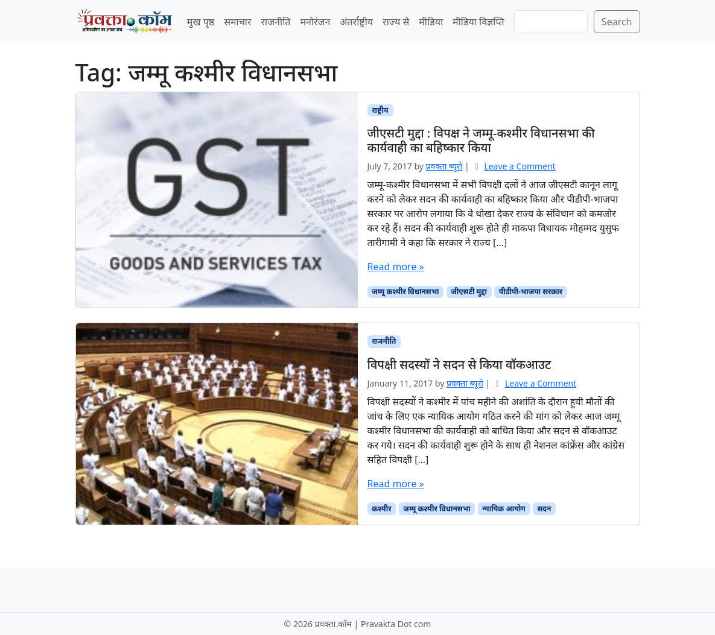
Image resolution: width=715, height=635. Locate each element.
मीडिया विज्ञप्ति (478, 21)
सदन (544, 509)
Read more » (395, 266)
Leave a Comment (519, 166)
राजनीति (276, 21)
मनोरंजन (315, 21)
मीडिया (431, 21)
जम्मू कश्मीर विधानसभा (405, 291)
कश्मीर (381, 509)
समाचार (237, 21)
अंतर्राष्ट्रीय (356, 21)
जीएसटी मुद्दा (469, 291)
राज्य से (396, 21)
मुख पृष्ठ (200, 21)
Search (617, 21)
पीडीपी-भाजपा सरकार (530, 291)
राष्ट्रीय (380, 110)
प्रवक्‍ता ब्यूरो (444, 166)
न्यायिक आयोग (503, 509)
